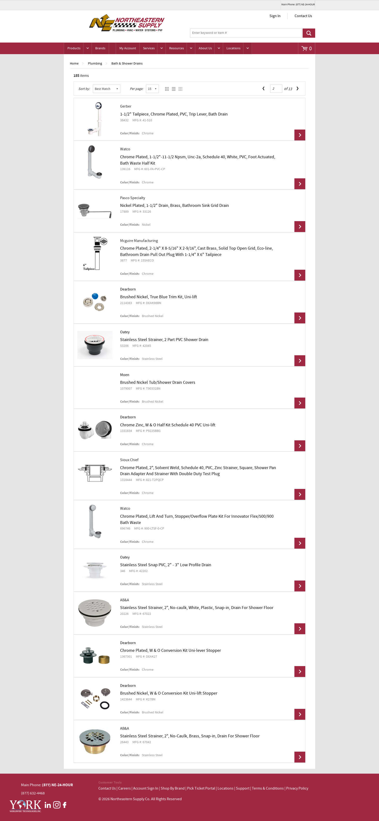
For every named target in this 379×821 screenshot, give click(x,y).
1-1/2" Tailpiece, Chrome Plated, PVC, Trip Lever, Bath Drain (174, 114)
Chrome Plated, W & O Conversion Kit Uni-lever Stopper (170, 651)
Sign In (275, 16)
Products (73, 48)
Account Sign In (146, 788)
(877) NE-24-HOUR (57, 785)
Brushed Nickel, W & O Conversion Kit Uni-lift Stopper (168, 693)
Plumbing (95, 63)
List (172, 89)
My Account (127, 48)
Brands (100, 48)
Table (179, 89)
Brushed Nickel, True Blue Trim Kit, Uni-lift (158, 297)
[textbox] (246, 33)
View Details (299, 135)
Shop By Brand (173, 788)
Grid (166, 89)
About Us (205, 48)
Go (309, 33)
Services (149, 48)
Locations (233, 48)
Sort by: (84, 89)
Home (74, 63)
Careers (124, 788)
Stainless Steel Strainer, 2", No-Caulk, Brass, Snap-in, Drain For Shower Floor (190, 736)
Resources (176, 48)
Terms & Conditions (268, 788)
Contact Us (303, 16)
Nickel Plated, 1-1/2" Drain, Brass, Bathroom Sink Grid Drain (174, 206)
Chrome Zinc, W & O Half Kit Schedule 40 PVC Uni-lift (167, 425)
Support (242, 788)
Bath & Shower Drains (127, 63)
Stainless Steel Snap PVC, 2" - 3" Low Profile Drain (165, 565)
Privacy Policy (297, 788)
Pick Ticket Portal (201, 788)
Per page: (136, 89)
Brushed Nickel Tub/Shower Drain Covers (157, 382)
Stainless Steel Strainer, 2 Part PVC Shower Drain (164, 340)
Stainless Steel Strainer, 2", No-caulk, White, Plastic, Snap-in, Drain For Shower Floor (196, 608)
